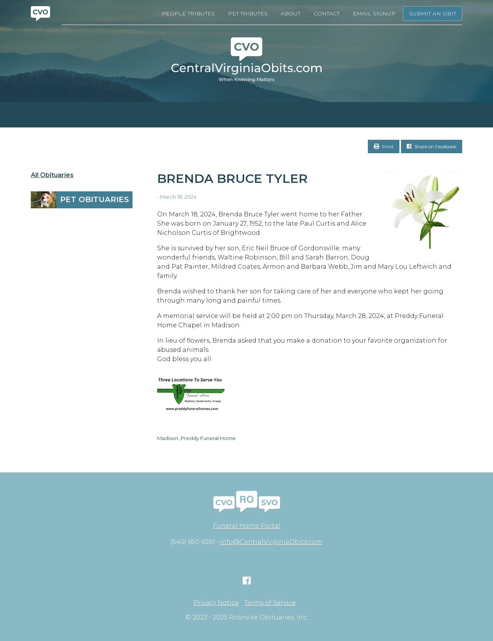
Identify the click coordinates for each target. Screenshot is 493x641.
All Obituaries (52, 175)
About (290, 13)
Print (384, 146)
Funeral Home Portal (246, 525)
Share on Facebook (431, 146)
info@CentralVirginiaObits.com (271, 542)
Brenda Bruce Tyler (232, 178)
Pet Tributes (248, 13)
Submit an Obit (432, 13)
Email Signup (374, 13)
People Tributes (188, 13)
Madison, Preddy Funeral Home (196, 438)
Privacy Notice (216, 602)
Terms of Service (270, 602)
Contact (327, 13)
